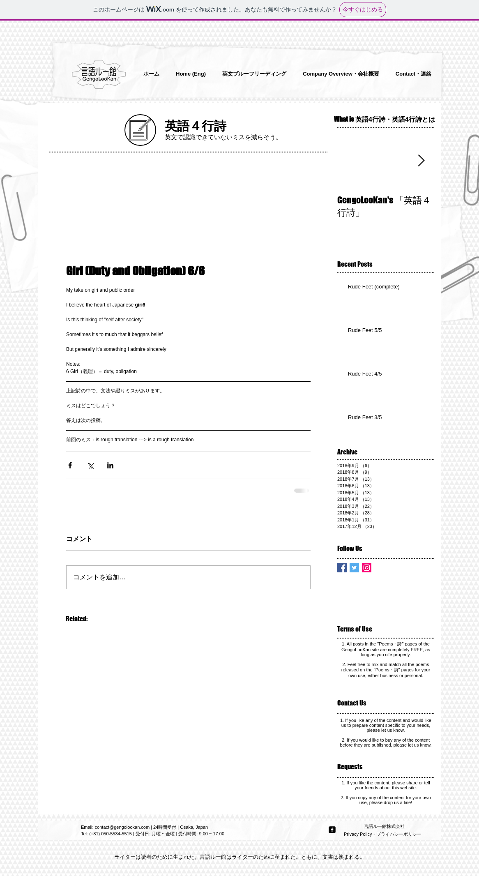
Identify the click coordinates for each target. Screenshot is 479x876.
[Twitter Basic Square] (354, 567)
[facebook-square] (332, 829)
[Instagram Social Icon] (366, 567)
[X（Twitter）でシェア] (90, 465)
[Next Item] (421, 160)
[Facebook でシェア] (70, 465)
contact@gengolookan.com (122, 827)
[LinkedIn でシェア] (110, 465)
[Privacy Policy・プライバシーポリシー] (383, 834)
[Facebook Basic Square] (342, 567)
